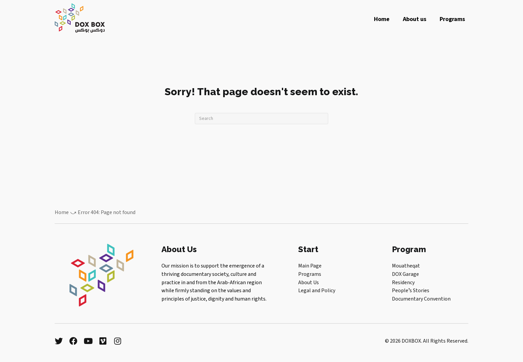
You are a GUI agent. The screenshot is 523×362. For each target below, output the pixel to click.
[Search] (261, 118)
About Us (308, 282)
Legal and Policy (316, 290)
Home (62, 212)
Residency (403, 282)
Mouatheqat (406, 265)
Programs (309, 274)
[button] (59, 341)
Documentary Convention (421, 299)
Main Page (310, 265)
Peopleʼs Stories (410, 290)
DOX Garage (405, 274)
